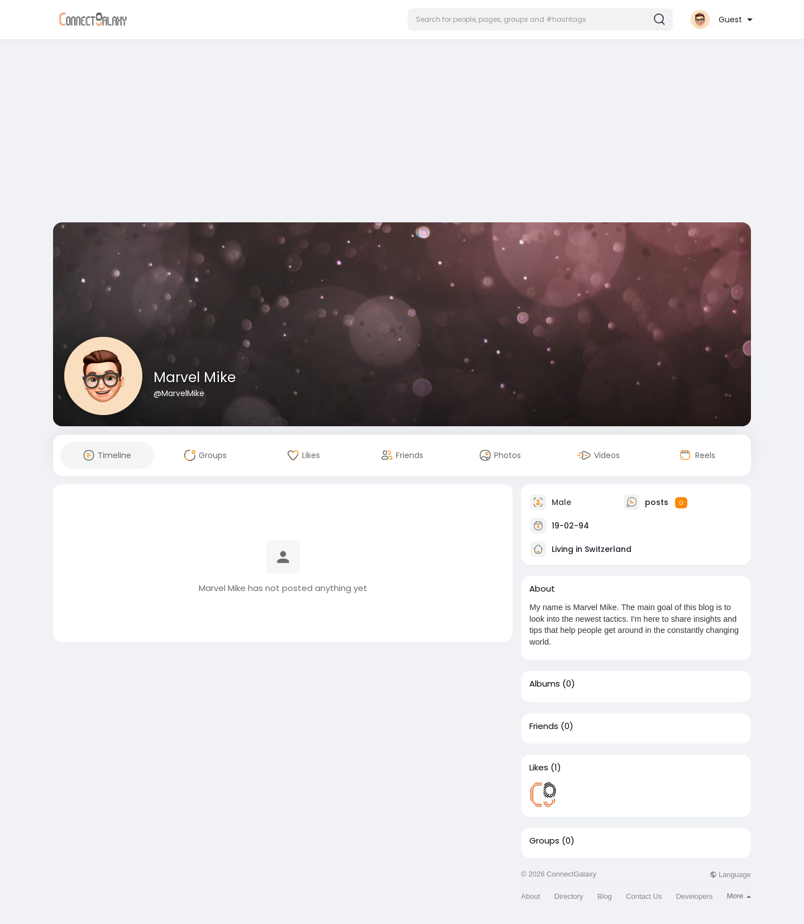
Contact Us (644, 896)
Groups (544, 840)
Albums (544, 683)
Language (730, 874)
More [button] (739, 896)
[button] (540, 19)
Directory (568, 896)
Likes (538, 767)
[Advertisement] (402, 133)
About (530, 896)
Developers (694, 896)
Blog (604, 896)
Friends (543, 726)
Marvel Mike (195, 377)
